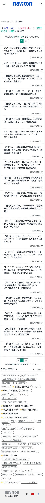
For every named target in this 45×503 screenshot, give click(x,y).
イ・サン (5, 425)
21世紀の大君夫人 (29, 436)
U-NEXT (4, 394)
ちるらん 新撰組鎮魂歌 (27, 379)
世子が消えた (7, 432)
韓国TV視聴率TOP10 (10, 414)
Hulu (24, 394)
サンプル (5, 478)
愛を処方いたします (10, 448)
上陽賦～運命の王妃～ (10, 463)
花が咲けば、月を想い (10, 436)
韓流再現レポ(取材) (10, 410)
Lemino (14, 394)
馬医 (39, 421)
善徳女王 (29, 429)
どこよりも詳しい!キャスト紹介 (15, 417)
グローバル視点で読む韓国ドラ (14, 402)
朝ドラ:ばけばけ (30, 375)
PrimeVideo (26, 391)
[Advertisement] (22, 14)
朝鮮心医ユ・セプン (26, 421)
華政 (13, 421)
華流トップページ (10, 455)
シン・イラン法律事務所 (11, 440)
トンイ (4, 421)
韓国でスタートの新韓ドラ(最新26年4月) (18, 406)
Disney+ (35, 387)
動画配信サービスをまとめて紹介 (29, 474)
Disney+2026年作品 (10, 391)
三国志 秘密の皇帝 (9, 467)
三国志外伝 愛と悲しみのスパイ (15, 459)
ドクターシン (26, 448)
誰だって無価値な (30, 452)
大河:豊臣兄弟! (8, 379)
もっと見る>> (28, 482)
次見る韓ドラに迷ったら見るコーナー (16, 471)
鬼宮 (4, 429)
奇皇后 (12, 429)
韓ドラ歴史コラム (9, 398)
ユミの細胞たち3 (36, 444)
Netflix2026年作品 (22, 387)
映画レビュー (7, 474)
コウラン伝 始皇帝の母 (32, 463)
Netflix (6, 387)
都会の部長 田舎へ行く (11, 452)
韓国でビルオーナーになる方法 (14, 444)
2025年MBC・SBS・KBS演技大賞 (13, 383)
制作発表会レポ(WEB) (30, 410)
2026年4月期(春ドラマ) (11, 375)
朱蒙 (20, 429)
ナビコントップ (7, 22)
